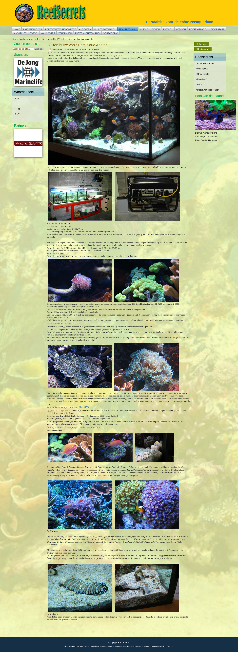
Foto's (34, 33)
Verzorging (110, 33)
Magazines (20, 33)
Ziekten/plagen (198, 29)
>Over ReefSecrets (205, 63)
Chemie (144, 29)
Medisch (181, 29)
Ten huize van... (128, 29)
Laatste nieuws (32, 29)
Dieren (156, 29)
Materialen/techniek (87, 33)
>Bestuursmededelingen (207, 90)
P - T (17, 114)
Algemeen (85, 29)
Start (14, 39)
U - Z (17, 119)
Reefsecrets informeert (60, 29)
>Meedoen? (201, 79)
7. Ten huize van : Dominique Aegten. (78, 45)
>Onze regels (202, 74)
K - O (17, 109)
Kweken (167, 29)
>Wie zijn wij (202, 68)
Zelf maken (65, 33)
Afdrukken (94, 49)
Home (17, 29)
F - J (17, 103)
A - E (17, 98)
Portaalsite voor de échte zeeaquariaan (179, 22)
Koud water (48, 33)
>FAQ (199, 84)
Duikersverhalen (105, 29)
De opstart (217, 29)
